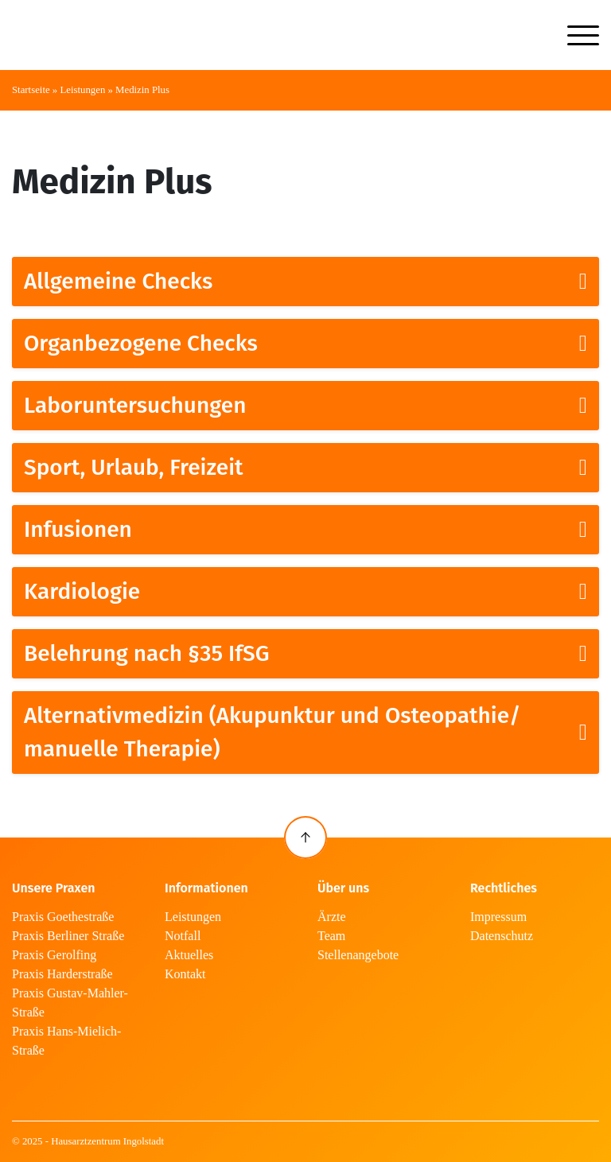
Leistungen (82, 89)
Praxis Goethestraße (63, 916)
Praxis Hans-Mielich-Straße (66, 1040)
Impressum (498, 916)
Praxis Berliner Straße (68, 935)
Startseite (31, 89)
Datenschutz (501, 935)
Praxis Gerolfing (54, 955)
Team (331, 935)
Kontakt (185, 974)
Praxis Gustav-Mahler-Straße (70, 1002)
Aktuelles (189, 955)
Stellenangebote (358, 955)
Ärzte (331, 916)
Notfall (182, 935)
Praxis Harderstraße (62, 974)
